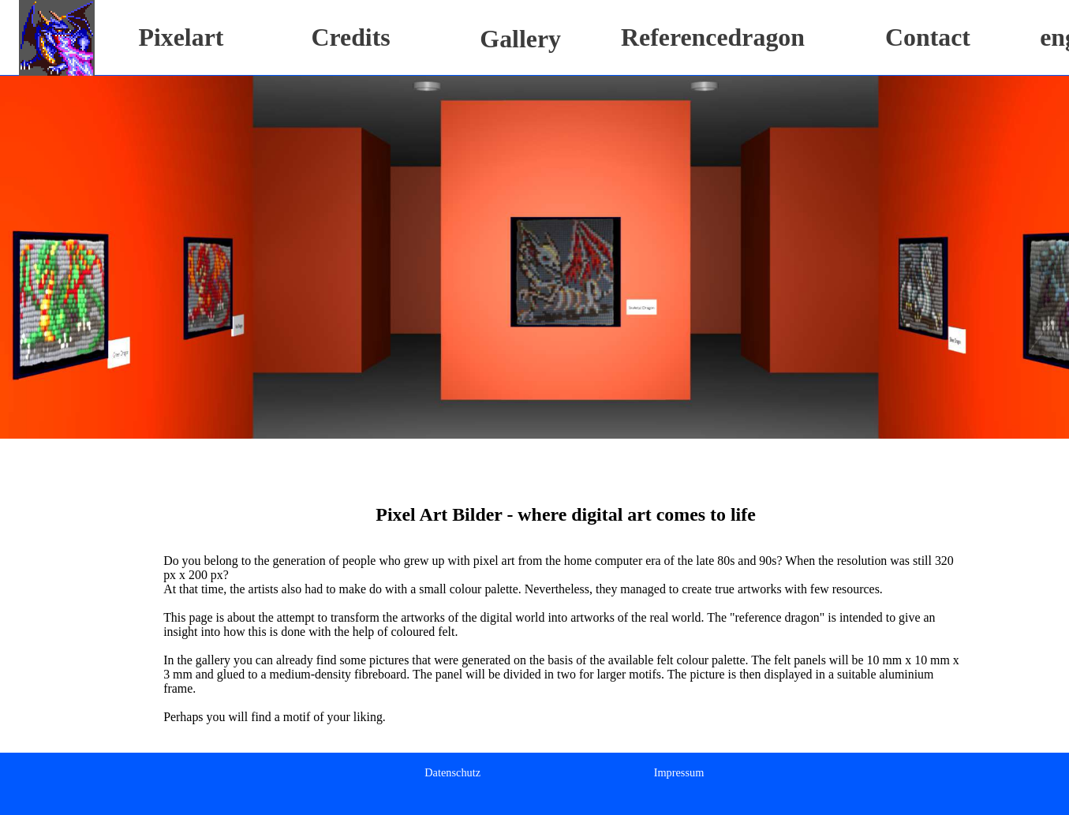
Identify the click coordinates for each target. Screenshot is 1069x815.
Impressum (679, 772)
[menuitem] (452, 772)
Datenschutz (452, 772)
